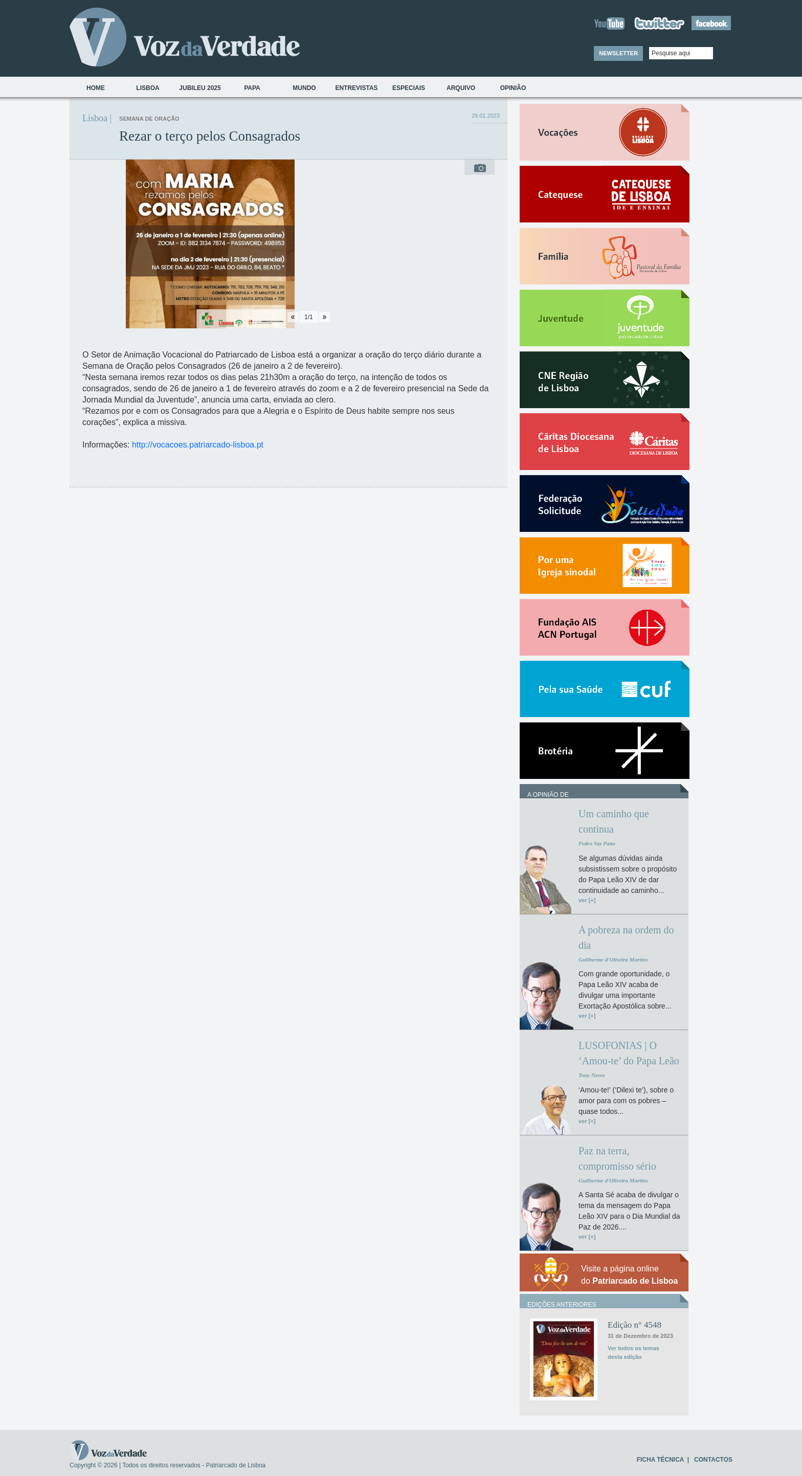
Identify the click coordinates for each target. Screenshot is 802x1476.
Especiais (408, 88)
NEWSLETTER (618, 53)
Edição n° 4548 (634, 1325)
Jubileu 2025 (199, 88)
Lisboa (147, 88)
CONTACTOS (713, 1459)
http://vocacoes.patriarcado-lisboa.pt (197, 444)
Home (95, 88)
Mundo (304, 88)
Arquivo (461, 88)
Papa (252, 88)
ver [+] (586, 900)
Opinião (513, 88)
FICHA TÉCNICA (660, 1459)
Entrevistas (356, 88)
